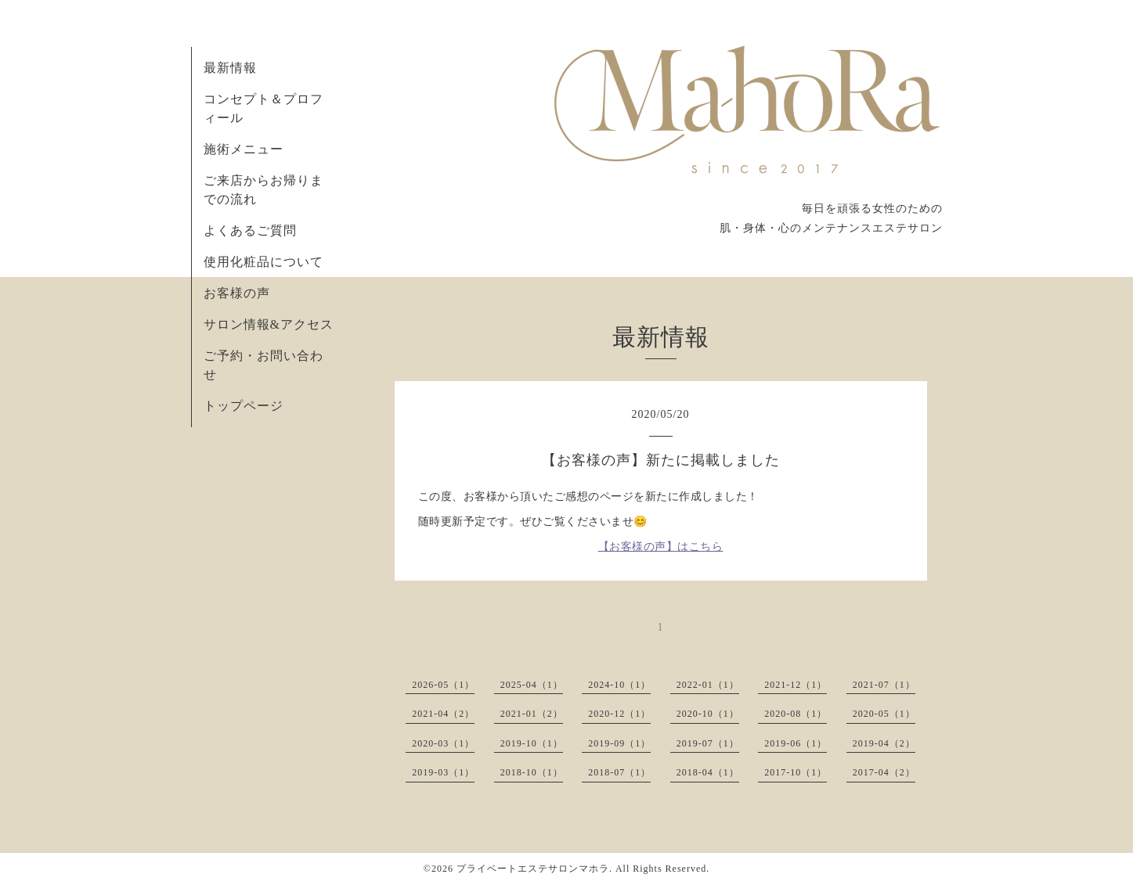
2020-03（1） (443, 743)
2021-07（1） (884, 684)
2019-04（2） (884, 743)
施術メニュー (243, 149)
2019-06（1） (795, 743)
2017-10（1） (795, 772)
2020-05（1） (884, 713)
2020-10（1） (708, 713)
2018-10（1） (531, 772)
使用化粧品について (263, 261)
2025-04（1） (531, 684)
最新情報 (230, 67)
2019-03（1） (443, 772)
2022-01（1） (708, 684)
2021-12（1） (795, 684)
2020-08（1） (795, 713)
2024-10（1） (619, 684)
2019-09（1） (619, 743)
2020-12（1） (619, 713)
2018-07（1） (619, 772)
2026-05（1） (443, 684)
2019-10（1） (531, 743)
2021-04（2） (443, 713)
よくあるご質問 (250, 230)
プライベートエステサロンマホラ (532, 868)
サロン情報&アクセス (269, 324)
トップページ (243, 405)
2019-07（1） (708, 743)
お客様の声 (237, 293)
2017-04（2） (884, 772)
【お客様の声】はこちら (660, 546)
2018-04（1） (708, 772)
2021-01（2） (531, 713)
